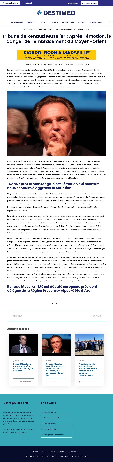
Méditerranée (68, 22)
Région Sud (32, 22)
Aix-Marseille (17, 22)
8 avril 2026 (51, 361)
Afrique (81, 22)
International (96, 22)
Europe (55, 22)
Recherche (73, 3)
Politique (27, 381)
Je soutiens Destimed (10, 3)
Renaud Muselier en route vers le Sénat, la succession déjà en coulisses (23, 367)
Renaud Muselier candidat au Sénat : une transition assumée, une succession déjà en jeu (55, 369)
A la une (19, 381)
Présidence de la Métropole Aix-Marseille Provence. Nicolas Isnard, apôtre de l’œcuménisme (88, 369)
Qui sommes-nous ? (51, 418)
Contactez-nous (50, 423)
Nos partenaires (50, 412)
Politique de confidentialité (54, 435)
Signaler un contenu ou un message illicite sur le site (56, 452)
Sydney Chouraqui (9, 429)
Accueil (25, 29)
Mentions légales (50, 429)
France (44, 22)
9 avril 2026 (18, 361)
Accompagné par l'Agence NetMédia (70, 456)
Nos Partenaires (89, 3)
